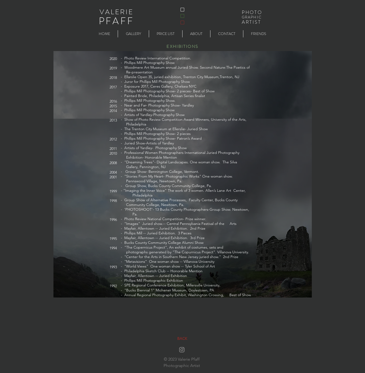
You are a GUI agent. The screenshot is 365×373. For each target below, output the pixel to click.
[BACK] (182, 338)
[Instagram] (181, 349)
